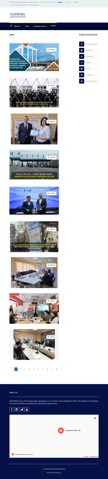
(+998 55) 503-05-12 (48, 2)
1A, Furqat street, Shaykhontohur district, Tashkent (25, 2)
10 (56, 369)
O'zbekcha (76, 2)
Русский (67, 2)
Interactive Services (40, 26)
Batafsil (51, 49)
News (27, 26)
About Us (17, 26)
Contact (53, 26)
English (60, 2)
